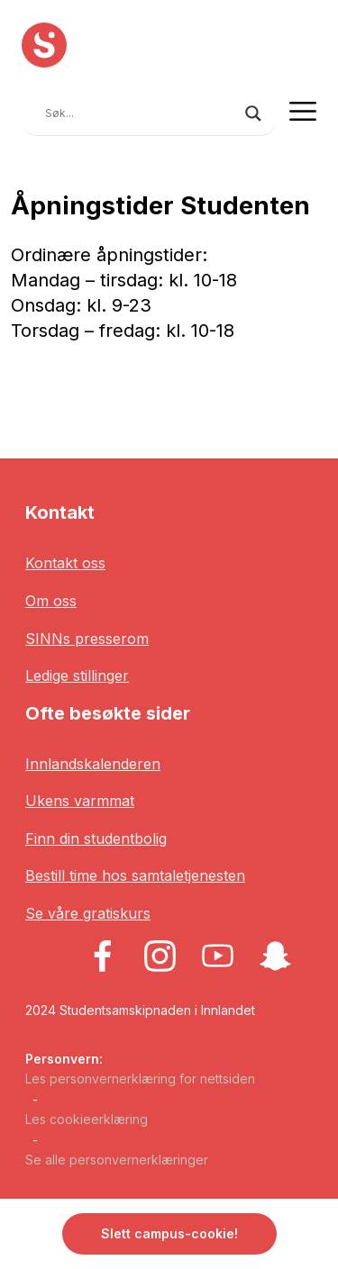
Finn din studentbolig (96, 838)
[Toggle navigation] (303, 111)
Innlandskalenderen (92, 764)
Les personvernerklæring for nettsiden (140, 1078)
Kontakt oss (65, 563)
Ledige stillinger (77, 675)
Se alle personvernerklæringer (116, 1159)
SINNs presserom (87, 639)
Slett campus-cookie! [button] (169, 1233)
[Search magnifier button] (253, 113)
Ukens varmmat (79, 801)
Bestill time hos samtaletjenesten (135, 875)
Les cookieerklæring (86, 1119)
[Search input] (140, 113)
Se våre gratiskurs (88, 913)
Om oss (51, 601)
